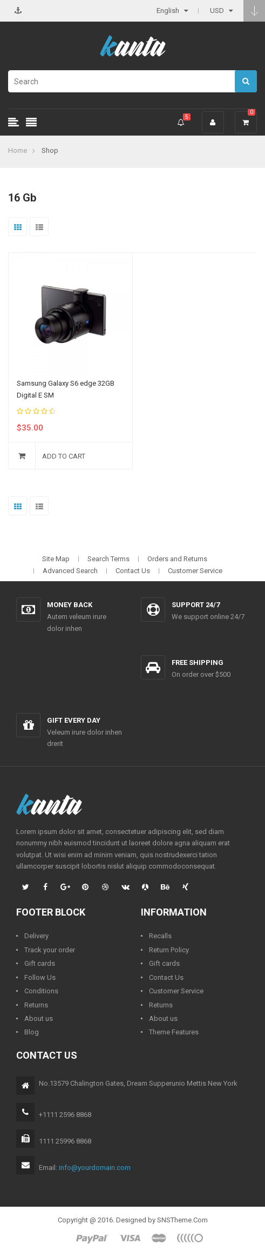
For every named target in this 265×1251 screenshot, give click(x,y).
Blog (31, 1032)
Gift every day (73, 720)
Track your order (49, 950)
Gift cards (39, 963)
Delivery (36, 936)
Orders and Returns (177, 559)
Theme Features (174, 1032)
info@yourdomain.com (95, 1167)
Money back (69, 605)
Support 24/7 (196, 605)
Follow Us (40, 977)
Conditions (41, 991)
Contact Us (132, 571)
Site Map (56, 559)
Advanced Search (70, 571)
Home (17, 150)
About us (38, 1018)
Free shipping (197, 662)
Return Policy (169, 950)
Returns (36, 1005)
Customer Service (195, 571)
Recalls (160, 936)
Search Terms (108, 559)
